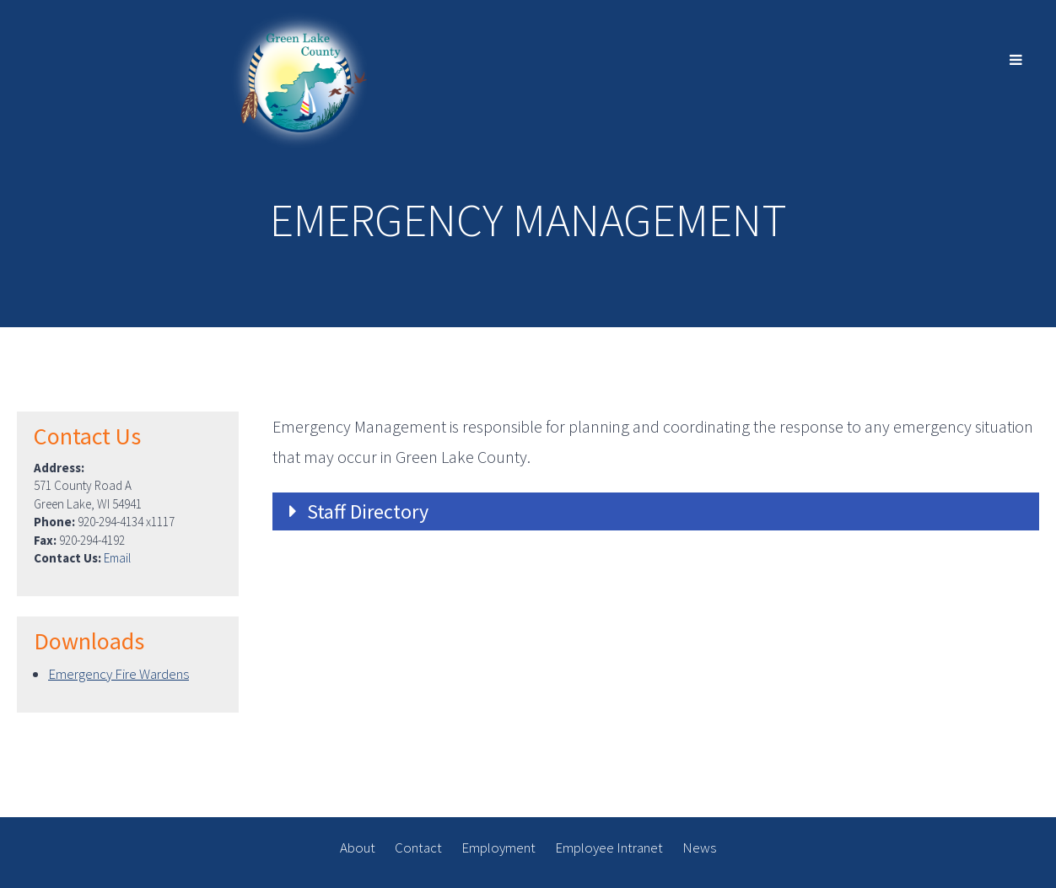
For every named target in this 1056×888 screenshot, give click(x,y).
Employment (498, 847)
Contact (418, 847)
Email (117, 558)
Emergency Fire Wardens (118, 674)
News (699, 847)
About (357, 847)
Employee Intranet (609, 847)
